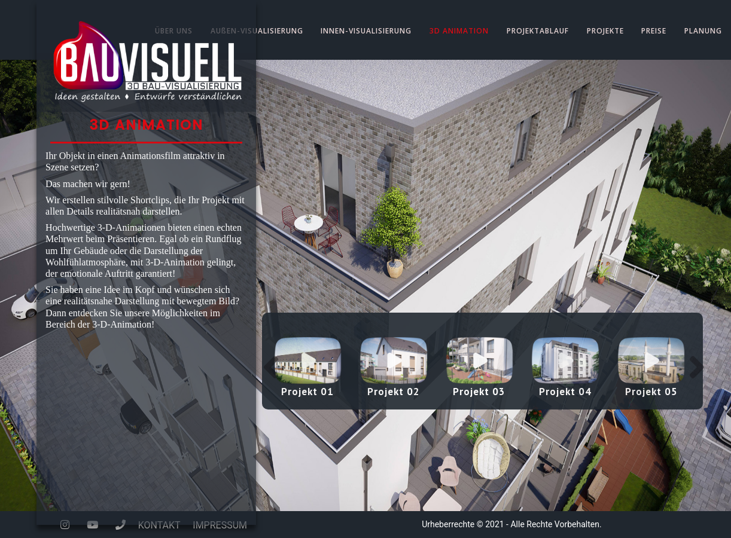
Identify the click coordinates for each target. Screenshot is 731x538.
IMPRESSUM (220, 525)
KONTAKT (159, 525)
